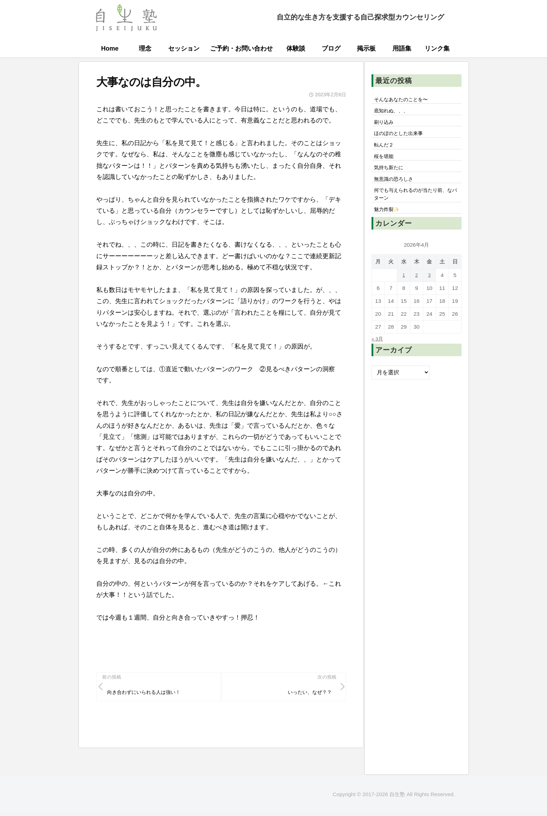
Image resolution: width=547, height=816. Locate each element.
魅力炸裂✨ (389, 225)
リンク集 (437, 48)
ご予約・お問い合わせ (241, 48)
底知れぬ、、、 (393, 113)
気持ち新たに (391, 177)
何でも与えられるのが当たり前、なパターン (416, 207)
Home (110, 48)
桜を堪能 (385, 164)
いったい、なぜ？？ (306, 694)
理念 (145, 48)
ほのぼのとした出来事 (402, 138)
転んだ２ (385, 151)
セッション (184, 48)
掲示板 (366, 48)
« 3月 (378, 355)
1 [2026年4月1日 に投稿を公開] (403, 291)
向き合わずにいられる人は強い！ (150, 694)
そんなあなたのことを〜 (405, 100)
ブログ (331, 48)
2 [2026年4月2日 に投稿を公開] (416, 291)
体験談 (295, 48)
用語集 (401, 48)
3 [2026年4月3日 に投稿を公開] (429, 291)
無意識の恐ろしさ (396, 190)
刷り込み (385, 125)
